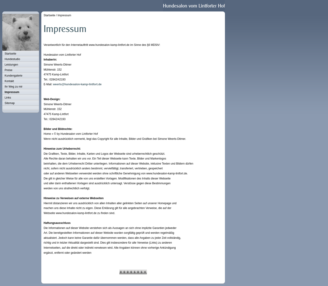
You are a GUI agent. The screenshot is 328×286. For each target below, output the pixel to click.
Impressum (12, 92)
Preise (8, 70)
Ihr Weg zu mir (13, 86)
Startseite (10, 53)
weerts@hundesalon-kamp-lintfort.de (77, 84)
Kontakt (9, 81)
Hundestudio (12, 59)
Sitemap (10, 103)
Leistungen (11, 64)
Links (8, 97)
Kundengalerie (13, 75)
